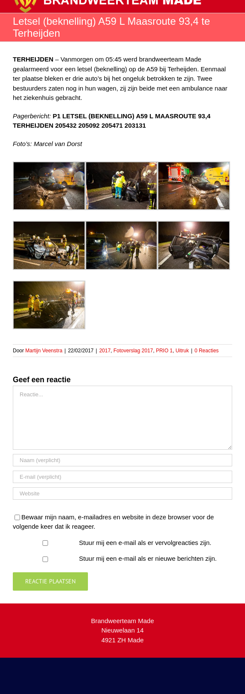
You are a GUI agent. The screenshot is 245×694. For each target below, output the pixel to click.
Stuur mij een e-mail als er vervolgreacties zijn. (145, 542)
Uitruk (182, 351)
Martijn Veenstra (43, 351)
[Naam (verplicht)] (122, 460)
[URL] (122, 493)
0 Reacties (207, 351)
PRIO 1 (164, 351)
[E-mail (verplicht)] (122, 477)
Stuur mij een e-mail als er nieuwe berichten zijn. (148, 558)
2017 (105, 351)
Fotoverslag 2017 (133, 351)
